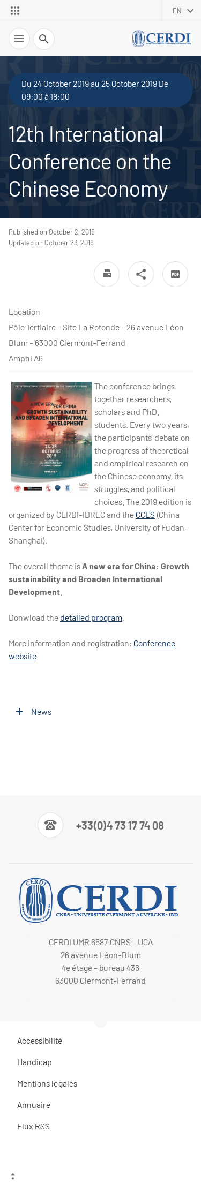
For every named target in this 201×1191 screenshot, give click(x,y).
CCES (145, 514)
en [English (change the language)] (177, 10)
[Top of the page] (100, 1177)
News (41, 711)
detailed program (91, 617)
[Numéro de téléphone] (101, 825)
